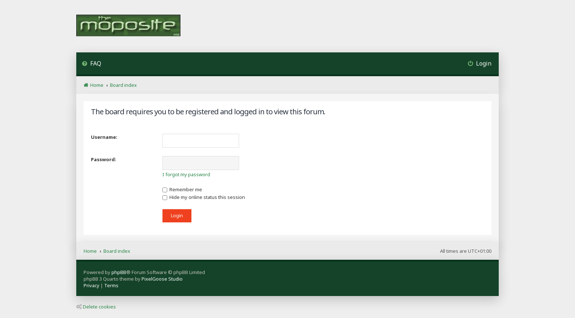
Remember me (182, 189)
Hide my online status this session (203, 197)
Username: (104, 137)
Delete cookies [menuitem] (96, 306)
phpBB (118, 272)
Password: (103, 159)
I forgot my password (186, 174)
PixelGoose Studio (162, 279)
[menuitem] (91, 64)
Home (90, 251)
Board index (116, 251)
